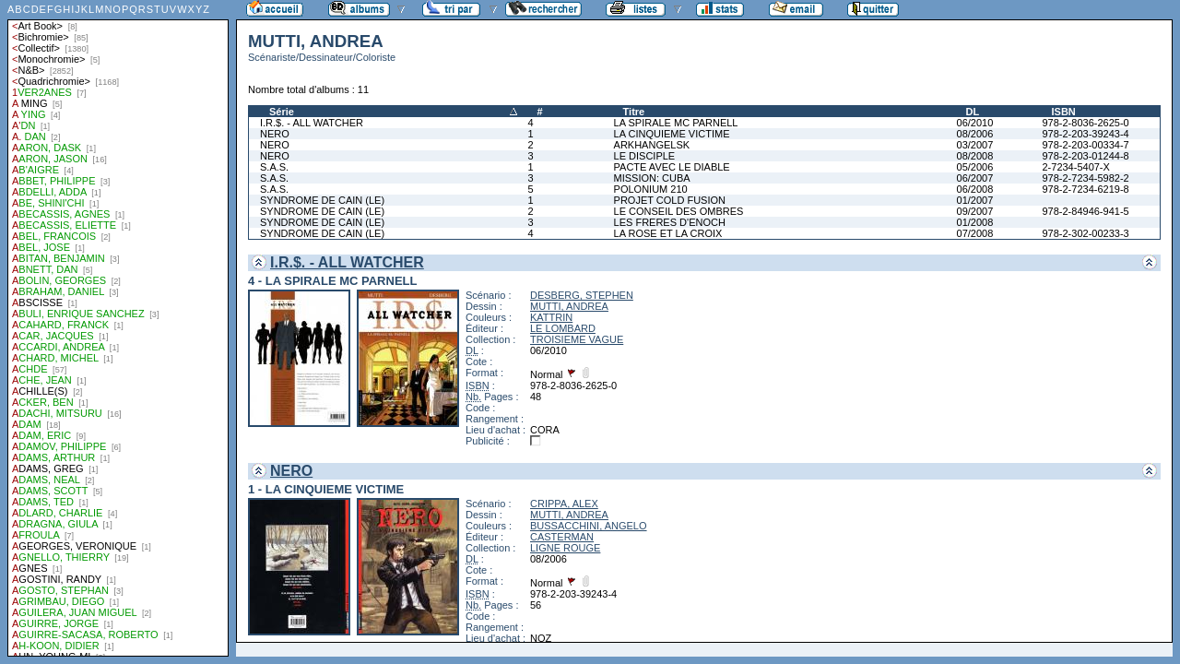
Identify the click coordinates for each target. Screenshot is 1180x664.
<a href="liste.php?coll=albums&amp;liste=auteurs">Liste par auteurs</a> (118, 328)
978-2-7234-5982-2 (1085, 178)
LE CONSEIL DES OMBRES (679, 211)
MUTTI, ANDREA (569, 306)
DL (973, 111)
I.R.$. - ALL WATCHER (311, 122)
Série (281, 111)
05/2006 (975, 166)
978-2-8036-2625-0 (1085, 122)
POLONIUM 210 (651, 189)
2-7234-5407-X (1075, 166)
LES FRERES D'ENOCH (670, 222)
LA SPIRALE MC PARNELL (676, 122)
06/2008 (975, 189)
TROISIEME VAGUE (576, 339)
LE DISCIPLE (645, 155)
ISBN (1063, 111)
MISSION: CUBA (652, 178)
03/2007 (975, 144)
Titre (634, 111)
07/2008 (975, 233)
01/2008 (975, 222)
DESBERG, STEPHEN (581, 295)
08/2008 (975, 155)
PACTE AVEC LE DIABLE (672, 166)
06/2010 (975, 122)
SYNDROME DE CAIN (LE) (322, 200)
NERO (274, 133)
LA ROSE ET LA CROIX (668, 233)
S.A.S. (274, 166)
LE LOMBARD (563, 328)
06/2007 (975, 178)
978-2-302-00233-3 (1085, 233)
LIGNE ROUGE (565, 547)
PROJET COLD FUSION (670, 200)
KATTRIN (551, 317)
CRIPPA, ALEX (564, 503)
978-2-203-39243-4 (1085, 133)
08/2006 (975, 133)
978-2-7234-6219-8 (1085, 189)
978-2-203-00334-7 (1085, 144)
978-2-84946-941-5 (1085, 211)
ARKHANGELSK (652, 144)
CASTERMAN (562, 536)
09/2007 (975, 211)
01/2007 (975, 200)
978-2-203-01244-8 (1085, 155)
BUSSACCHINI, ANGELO (588, 525)
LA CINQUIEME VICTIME (672, 133)
